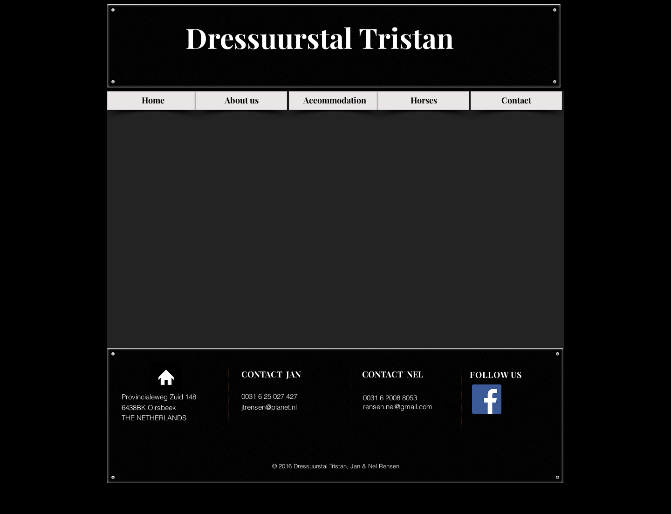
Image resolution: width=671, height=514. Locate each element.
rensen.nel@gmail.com (397, 406)
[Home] (153, 100)
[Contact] (516, 100)
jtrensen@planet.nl (269, 407)
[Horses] (423, 100)
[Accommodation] (334, 100)
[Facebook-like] (507, 435)
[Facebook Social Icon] (486, 399)
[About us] (241, 100)
